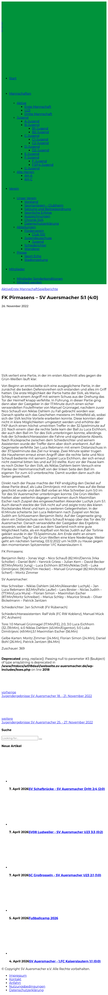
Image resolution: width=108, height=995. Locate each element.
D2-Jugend (40, 150)
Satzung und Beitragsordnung (47, 209)
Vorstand (31, 202)
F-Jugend (31, 157)
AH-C (28, 179)
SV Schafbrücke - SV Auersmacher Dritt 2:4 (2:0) (67, 789)
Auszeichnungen (37, 216)
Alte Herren (25, 172)
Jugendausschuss (38, 238)
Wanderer (32, 249)
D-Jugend (32, 146)
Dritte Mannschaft (38, 114)
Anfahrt (15, 983)
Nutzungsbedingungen (27, 986)
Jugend (22, 117)
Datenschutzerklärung (41, 223)
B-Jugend (31, 125)
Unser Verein (26, 198)
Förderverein (34, 231)
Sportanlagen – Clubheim (43, 205)
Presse (22, 252)
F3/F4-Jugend (42, 165)
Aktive (21, 103)
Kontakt (15, 979)
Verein (14, 188)
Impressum (18, 975)
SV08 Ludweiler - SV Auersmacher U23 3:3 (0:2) (66, 832)
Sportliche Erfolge (38, 213)
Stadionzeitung (36, 260)
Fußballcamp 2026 (43, 918)
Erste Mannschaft (37, 107)
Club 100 (38, 234)
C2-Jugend (40, 143)
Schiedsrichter (35, 245)
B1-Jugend (40, 128)
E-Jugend (31, 154)
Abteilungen (26, 227)
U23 (27, 110)
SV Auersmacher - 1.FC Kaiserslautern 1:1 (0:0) (65, 961)
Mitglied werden (29, 282)
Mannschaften (20, 93)
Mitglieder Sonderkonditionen (40, 279)
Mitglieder (17, 269)
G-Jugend (31, 168)
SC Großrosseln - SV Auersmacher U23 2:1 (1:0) (65, 875)
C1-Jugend (40, 139)
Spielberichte (48, 289)
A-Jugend (31, 121)
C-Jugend (31, 136)
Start (13, 78)
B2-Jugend (40, 132)
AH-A (28, 176)
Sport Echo (32, 256)
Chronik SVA (33, 220)
